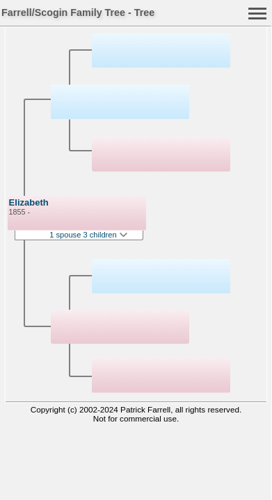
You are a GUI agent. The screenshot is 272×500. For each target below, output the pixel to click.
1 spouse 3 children (88, 235)
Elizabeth (29, 202)
